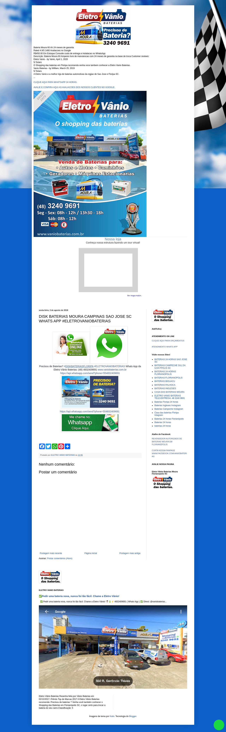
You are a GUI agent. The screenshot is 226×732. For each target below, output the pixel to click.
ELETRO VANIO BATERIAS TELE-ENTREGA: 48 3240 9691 (169, 396)
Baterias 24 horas (162, 422)
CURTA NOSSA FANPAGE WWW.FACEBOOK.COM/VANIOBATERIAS (169, 453)
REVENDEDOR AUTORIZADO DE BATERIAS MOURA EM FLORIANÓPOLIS (167, 442)
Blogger (132, 716)
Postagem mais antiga (129, 553)
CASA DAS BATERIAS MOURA (169, 392)
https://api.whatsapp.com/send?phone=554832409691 (90, 373)
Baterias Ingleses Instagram (167, 405)
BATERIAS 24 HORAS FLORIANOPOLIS (165, 372)
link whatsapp (219, 725)
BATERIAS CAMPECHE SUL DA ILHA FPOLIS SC (169, 366)
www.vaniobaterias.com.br (112, 369)
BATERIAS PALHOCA (164, 385)
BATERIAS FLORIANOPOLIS (168, 377)
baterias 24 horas (162, 426)
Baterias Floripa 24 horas (166, 402)
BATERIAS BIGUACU (164, 381)
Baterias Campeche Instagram (168, 409)
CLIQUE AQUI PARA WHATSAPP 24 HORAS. (55, 82)
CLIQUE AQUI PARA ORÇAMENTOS (168, 341)
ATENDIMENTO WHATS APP (164, 347)
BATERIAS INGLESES (165, 388)
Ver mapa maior (134, 295)
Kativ (112, 716)
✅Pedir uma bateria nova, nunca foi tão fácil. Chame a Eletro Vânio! (79, 596)
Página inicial (90, 553)
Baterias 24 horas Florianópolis (169, 419)
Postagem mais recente (51, 553)
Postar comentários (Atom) (59, 558)
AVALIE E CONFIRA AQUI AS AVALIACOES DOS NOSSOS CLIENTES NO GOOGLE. (74, 87)
